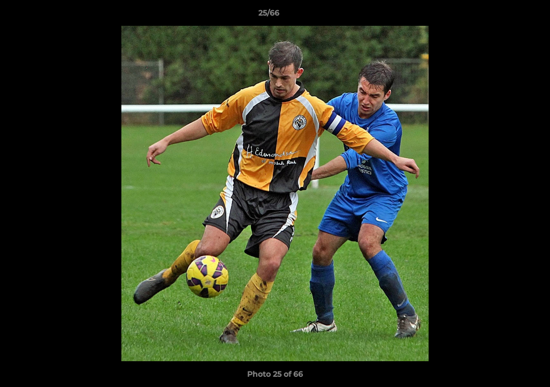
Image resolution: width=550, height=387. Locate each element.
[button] (504, 15)
